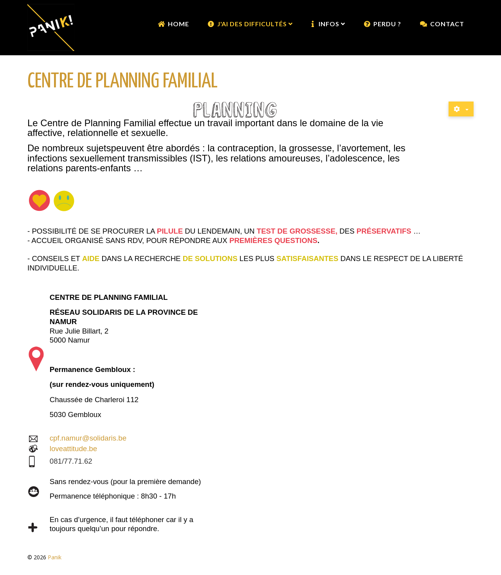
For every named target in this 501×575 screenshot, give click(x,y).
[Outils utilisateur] (461, 109)
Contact (447, 23)
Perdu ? (387, 23)
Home (178, 23)
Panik (54, 557)
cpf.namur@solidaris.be (88, 438)
